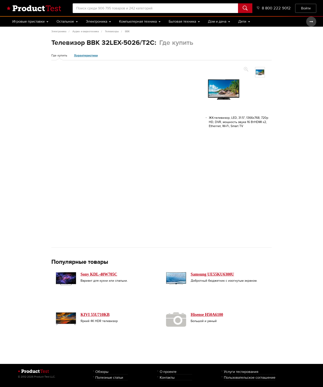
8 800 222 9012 (274, 8)
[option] (260, 72)
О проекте (168, 372)
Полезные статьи (109, 377)
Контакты (167, 377)
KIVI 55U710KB (95, 314)
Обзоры (101, 372)
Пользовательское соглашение (249, 377)
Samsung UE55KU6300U (212, 274)
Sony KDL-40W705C (99, 274)
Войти (306, 8)
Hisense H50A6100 (207, 314)
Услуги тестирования (241, 372)
